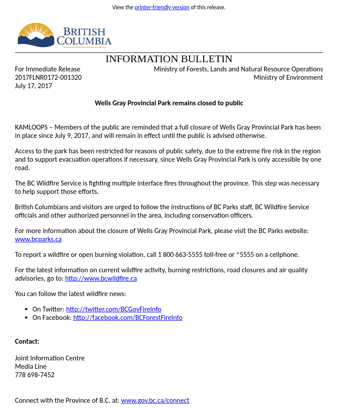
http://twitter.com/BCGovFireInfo (113, 309)
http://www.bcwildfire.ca (101, 278)
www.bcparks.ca (38, 239)
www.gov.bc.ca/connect (155, 400)
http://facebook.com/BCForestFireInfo (127, 317)
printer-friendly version (162, 7)
